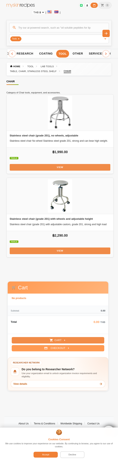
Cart (58, 340)
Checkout (57, 348)
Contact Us (93, 423)
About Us (23, 423)
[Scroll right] (106, 53)
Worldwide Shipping (71, 423)
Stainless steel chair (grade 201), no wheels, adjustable (44, 135)
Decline (72, 454)
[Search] (59, 27)
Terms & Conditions (44, 423)
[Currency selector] (39, 12)
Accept (45, 454)
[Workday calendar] (94, 5)
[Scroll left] (12, 53)
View (60, 167)
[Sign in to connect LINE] (81, 5)
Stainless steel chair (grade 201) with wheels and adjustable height (51, 218)
